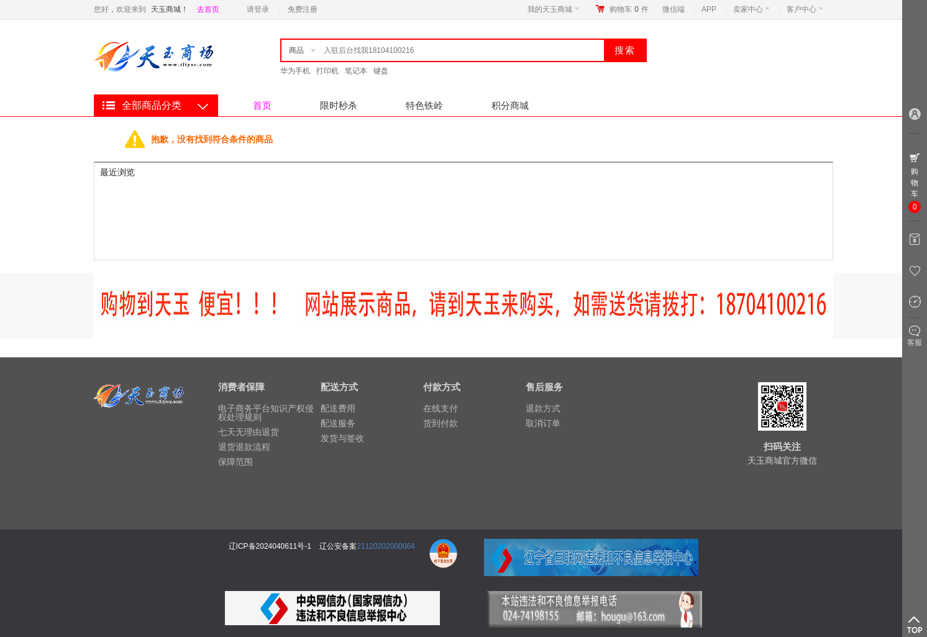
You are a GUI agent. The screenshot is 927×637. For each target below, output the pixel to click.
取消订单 (543, 423)
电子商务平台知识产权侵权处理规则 (266, 412)
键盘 (380, 70)
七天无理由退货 (248, 432)
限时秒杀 (338, 105)
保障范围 (235, 462)
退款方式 (543, 408)
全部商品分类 (151, 105)
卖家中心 (751, 9)
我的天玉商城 (553, 9)
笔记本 (356, 70)
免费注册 (302, 9)
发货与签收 (342, 438)
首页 (262, 105)
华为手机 (295, 70)
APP (708, 9)
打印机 (327, 70)
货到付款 (440, 423)
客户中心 (805, 9)
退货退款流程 (244, 447)
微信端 (673, 9)
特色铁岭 (424, 105)
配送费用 (338, 408)
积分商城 (510, 105)
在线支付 (440, 408)
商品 (296, 50)
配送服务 (338, 423)
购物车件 (629, 9)
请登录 (258, 9)
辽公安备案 (338, 546)
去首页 (208, 9)
